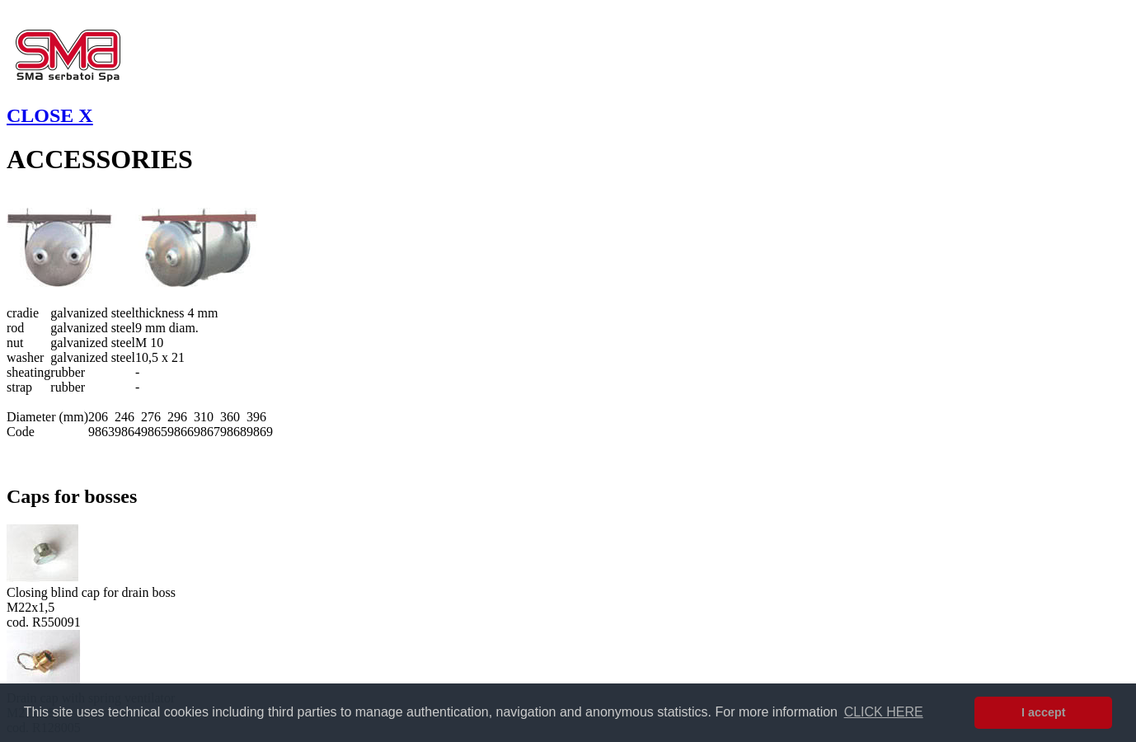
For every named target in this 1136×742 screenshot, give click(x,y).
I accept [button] (1043, 712)
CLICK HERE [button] (883, 712)
